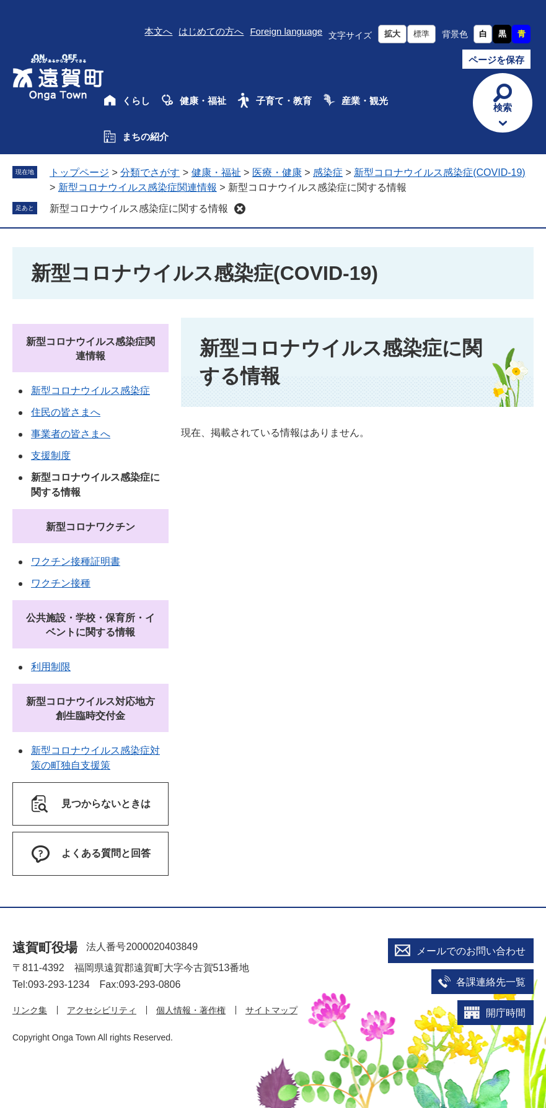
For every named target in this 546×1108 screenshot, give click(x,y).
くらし (136, 100)
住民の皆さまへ (65, 412)
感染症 (328, 172)
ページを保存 (496, 60)
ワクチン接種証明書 (75, 561)
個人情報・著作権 (191, 1010)
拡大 (392, 33)
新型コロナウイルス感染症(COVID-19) (439, 172)
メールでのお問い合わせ (471, 951)
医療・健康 (277, 172)
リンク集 (29, 1010)
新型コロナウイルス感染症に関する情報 (139, 208)
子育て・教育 (284, 100)
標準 (421, 33)
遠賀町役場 (44, 947)
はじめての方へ (211, 31)
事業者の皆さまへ (70, 434)
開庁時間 (506, 1013)
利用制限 (51, 666)
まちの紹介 (145, 136)
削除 (239, 208)
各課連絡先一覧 (491, 982)
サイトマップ (271, 1010)
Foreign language (286, 31)
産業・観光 (364, 100)
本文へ (158, 31)
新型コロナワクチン (90, 526)
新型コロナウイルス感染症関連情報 (137, 187)
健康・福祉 (203, 100)
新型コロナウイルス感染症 (90, 390)
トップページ (79, 172)
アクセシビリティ (101, 1010)
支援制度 (51, 455)
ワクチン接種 (60, 583)
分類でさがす (150, 172)
